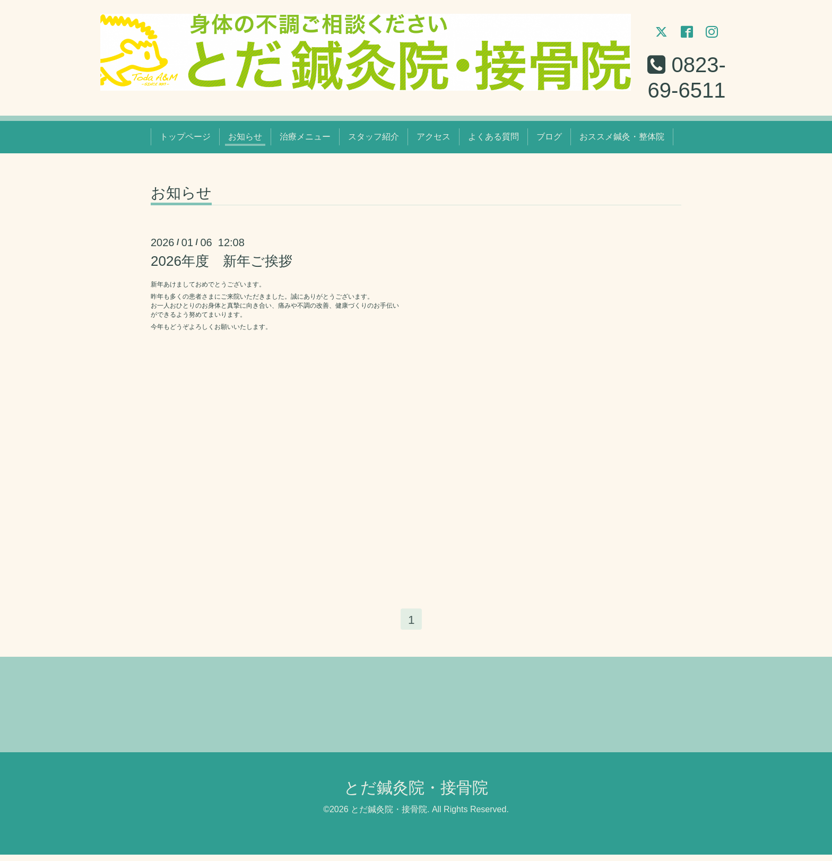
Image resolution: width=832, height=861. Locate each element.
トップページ (185, 140)
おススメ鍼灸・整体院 (621, 140)
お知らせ (245, 140)
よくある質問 (493, 140)
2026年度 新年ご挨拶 (221, 264)
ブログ (549, 140)
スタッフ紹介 (373, 140)
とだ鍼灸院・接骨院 (416, 794)
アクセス (433, 140)
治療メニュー (305, 140)
